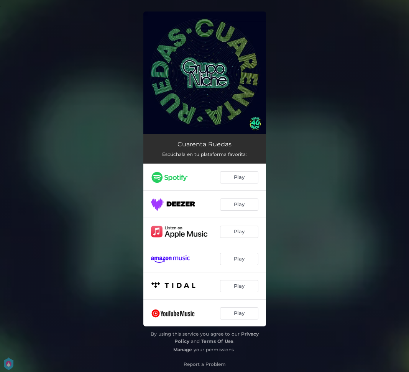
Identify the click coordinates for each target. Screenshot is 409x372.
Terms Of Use (217, 341)
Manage (182, 349)
